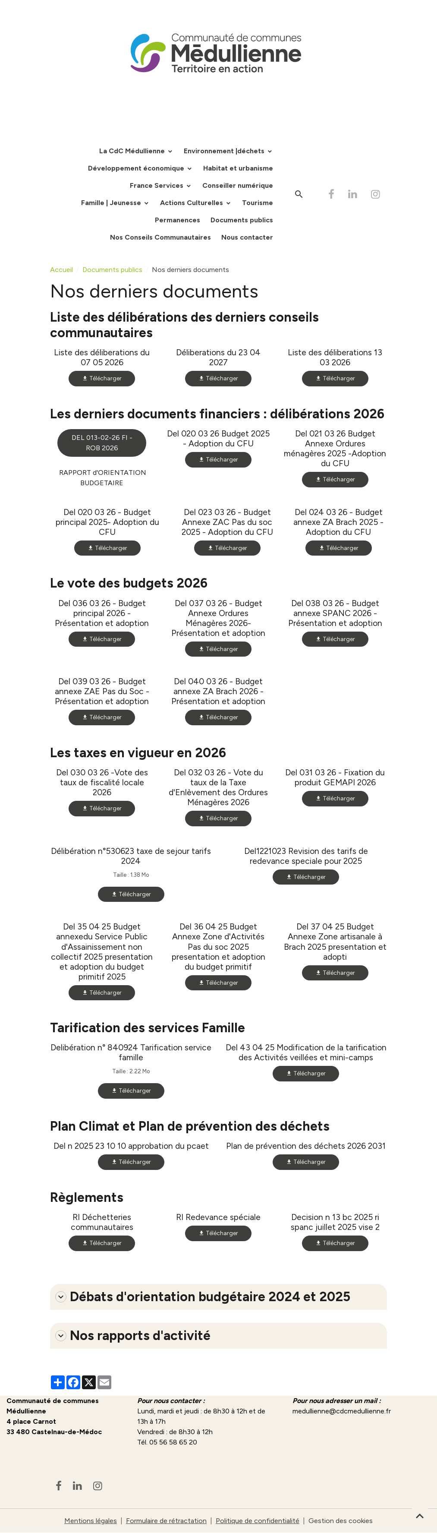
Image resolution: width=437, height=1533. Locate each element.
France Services (157, 185)
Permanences (177, 220)
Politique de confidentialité (257, 1521)
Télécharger (102, 378)
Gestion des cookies (340, 1521)
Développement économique (137, 168)
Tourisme (257, 203)
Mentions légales (90, 1521)
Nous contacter (247, 237)
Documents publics (242, 220)
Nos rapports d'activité (133, 1335)
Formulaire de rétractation (166, 1521)
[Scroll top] (420, 1516)
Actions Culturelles (192, 203)
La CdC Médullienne (133, 151)
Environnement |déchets (225, 151)
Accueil (61, 270)
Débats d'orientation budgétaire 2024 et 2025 (202, 1297)
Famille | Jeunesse (112, 203)
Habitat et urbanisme (238, 168)
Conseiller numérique (237, 185)
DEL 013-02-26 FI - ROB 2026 (102, 442)
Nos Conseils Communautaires (160, 237)
